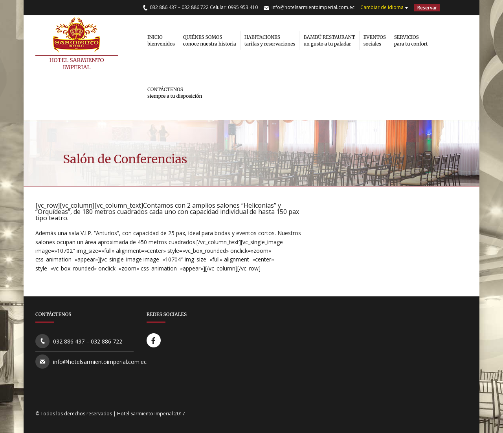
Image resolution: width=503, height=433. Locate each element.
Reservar (427, 7)
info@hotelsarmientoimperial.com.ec (313, 7)
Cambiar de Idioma (382, 7)
